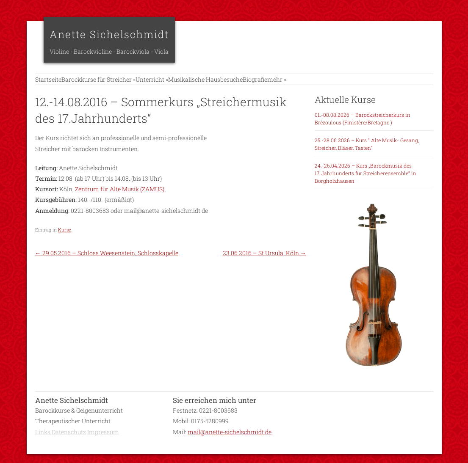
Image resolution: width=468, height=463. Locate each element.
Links (42, 441)
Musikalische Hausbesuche (237, 84)
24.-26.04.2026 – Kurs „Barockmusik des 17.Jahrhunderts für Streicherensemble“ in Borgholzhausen (365, 182)
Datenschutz (69, 441)
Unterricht (173, 84)
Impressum (103, 441)
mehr (329, 84)
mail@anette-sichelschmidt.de (229, 441)
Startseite (48, 84)
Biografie (297, 84)
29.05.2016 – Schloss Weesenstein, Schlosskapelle (106, 262)
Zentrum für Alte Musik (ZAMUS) (119, 198)
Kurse (64, 238)
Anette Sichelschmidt (109, 34)
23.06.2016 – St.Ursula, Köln (264, 262)
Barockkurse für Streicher (109, 84)
